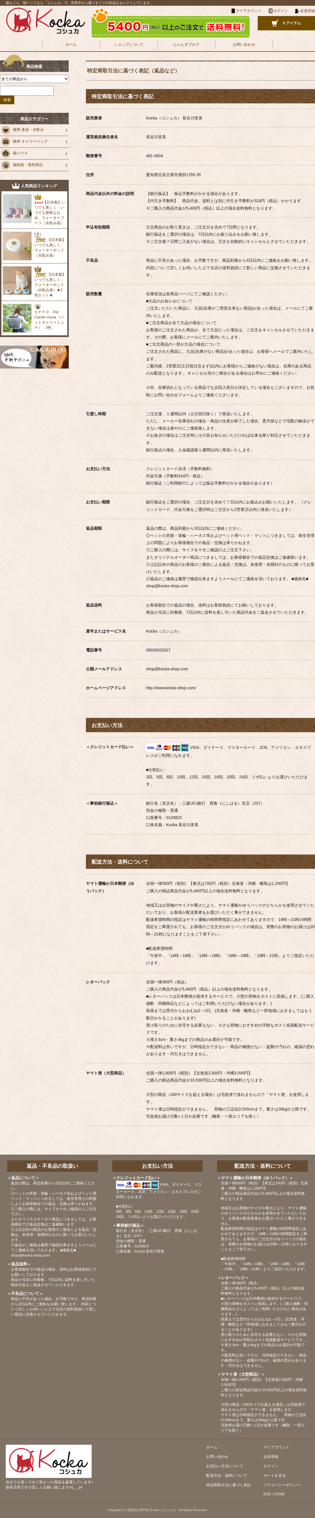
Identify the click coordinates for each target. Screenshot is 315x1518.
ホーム (71, 44)
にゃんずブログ (186, 44)
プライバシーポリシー (282, 1485)
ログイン (280, 11)
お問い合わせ (244, 44)
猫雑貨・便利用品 (22, 165)
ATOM (279, 1494)
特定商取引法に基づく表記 (228, 1485)
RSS (267, 1494)
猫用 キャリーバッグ (24, 141)
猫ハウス (14, 153)
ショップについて (129, 44)
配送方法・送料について (226, 1475)
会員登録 (307, 11)
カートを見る (274, 1475)
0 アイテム (292, 23)
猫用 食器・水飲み (22, 130)
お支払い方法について (224, 1466)
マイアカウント (276, 1447)
